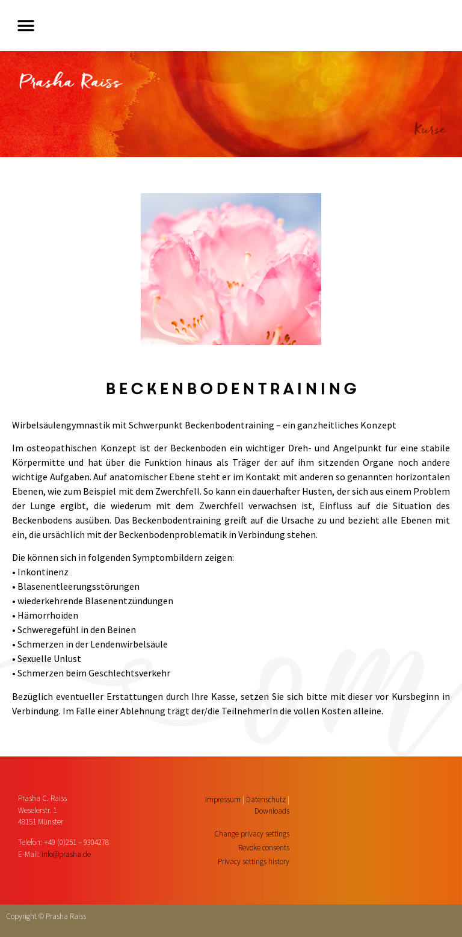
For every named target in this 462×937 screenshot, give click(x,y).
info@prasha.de (66, 854)
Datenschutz (266, 799)
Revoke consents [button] (263, 848)
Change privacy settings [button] (251, 834)
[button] (25, 25)
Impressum (223, 799)
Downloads (271, 811)
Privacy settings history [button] (253, 861)
